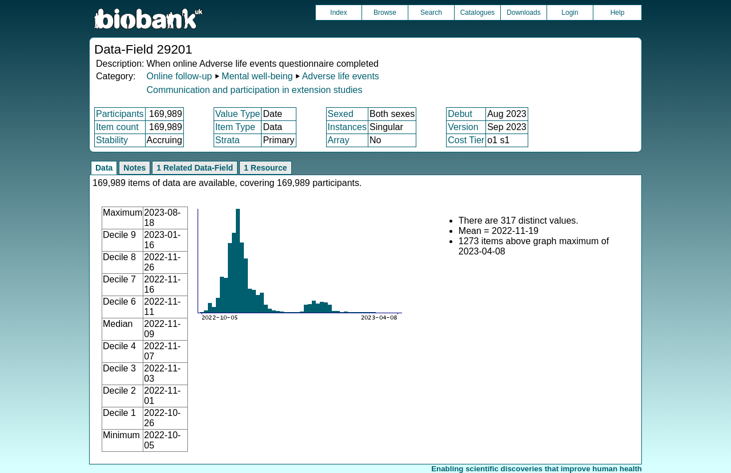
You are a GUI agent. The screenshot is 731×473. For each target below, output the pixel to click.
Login (569, 13)
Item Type (235, 127)
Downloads (523, 13)
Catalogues (477, 13)
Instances (347, 127)
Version (463, 127)
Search (431, 13)
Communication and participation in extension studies (254, 90)
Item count (117, 127)
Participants (120, 114)
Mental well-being (257, 76)
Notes (134, 167)
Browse (384, 13)
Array (339, 140)
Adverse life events (340, 76)
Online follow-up (179, 76)
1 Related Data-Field (194, 167)
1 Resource (265, 167)
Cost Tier (466, 140)
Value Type (237, 114)
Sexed (341, 114)
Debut (460, 114)
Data (104, 167)
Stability (112, 140)
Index (338, 13)
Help (617, 13)
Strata (227, 140)
